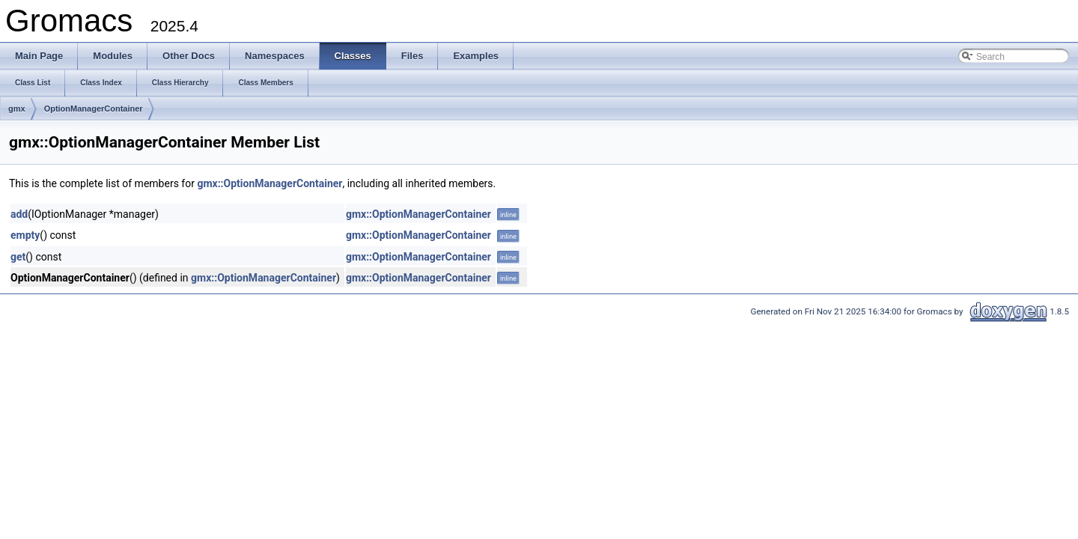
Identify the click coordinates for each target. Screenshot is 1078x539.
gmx (16, 108)
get (17, 257)
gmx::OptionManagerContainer (269, 183)
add (19, 214)
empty (25, 235)
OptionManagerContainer (93, 108)
